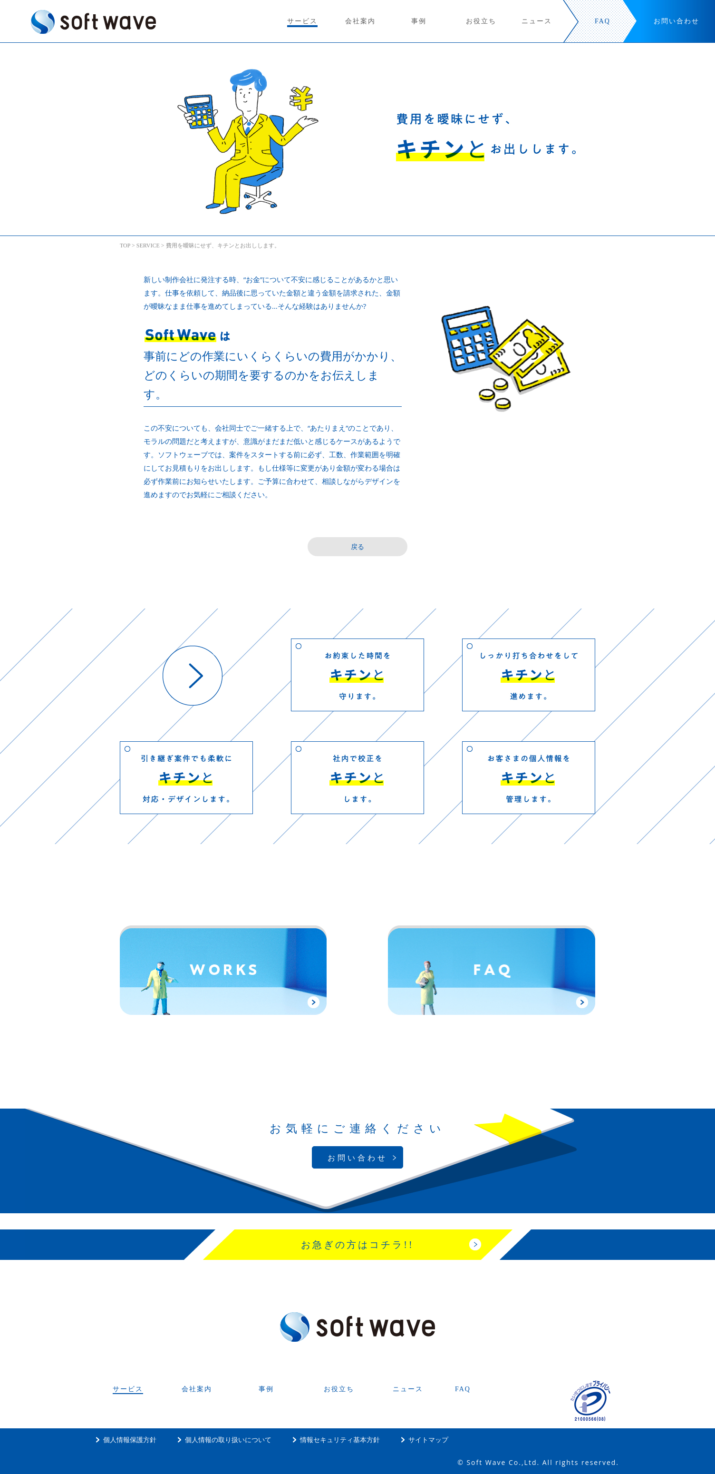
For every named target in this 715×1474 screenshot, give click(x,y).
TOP (125, 245)
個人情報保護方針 (129, 1439)
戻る (357, 546)
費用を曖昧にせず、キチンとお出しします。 (223, 245)
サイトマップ (428, 1439)
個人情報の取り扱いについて (228, 1439)
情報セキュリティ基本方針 (340, 1439)
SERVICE (148, 245)
